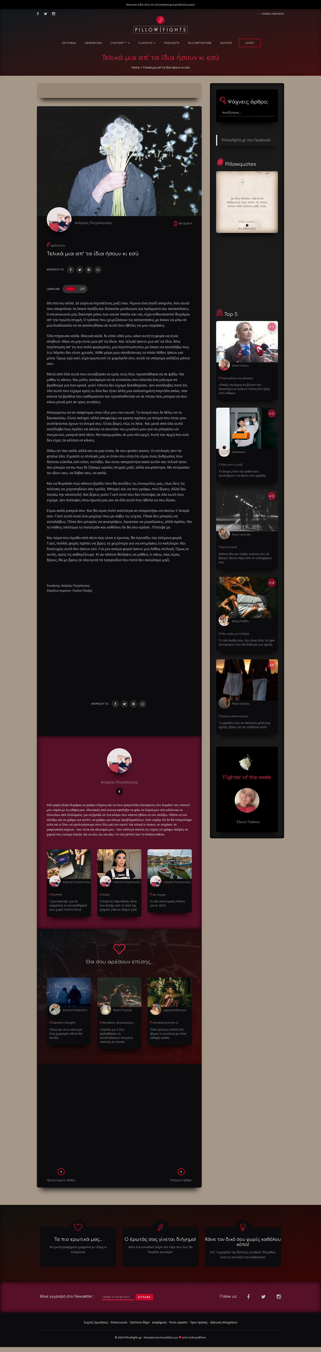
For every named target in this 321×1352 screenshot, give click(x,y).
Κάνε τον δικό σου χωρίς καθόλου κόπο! (243, 1242)
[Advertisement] (119, 1117)
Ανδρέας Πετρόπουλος (93, 222)
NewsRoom (93, 43)
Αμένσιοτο (58, 245)
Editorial (69, 43)
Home (135, 67)
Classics (146, 43)
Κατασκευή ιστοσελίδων (159, 1337)
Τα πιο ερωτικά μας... (78, 1239)
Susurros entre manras (234, 716)
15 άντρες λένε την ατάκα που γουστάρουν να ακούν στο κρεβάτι (242, 473)
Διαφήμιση (159, 1322)
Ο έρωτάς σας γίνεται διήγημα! (160, 1239)
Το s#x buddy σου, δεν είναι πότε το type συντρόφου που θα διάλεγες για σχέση (247, 642)
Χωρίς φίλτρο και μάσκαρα (237, 378)
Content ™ (120, 43)
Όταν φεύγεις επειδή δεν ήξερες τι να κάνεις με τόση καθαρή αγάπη (168, 1033)
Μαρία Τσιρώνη (122, 1010)
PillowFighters (200, 43)
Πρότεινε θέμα (139, 1322)
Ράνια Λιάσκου (241, 703)
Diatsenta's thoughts (64, 1022)
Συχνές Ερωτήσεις (96, 1322)
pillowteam (238, 452)
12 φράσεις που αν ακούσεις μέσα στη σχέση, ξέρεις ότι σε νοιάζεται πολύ (244, 725)
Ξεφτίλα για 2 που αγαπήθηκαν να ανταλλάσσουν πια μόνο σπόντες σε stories (116, 1035)
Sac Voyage (159, 894)
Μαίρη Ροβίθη (240, 621)
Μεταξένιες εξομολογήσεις (118, 1022)
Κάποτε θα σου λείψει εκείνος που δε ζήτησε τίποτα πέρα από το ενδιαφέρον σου (245, 558)
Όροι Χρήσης (198, 1322)
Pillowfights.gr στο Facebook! (246, 139)
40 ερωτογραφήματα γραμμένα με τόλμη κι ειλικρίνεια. (78, 1249)
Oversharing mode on (165, 1022)
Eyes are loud (229, 547)
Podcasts (171, 43)
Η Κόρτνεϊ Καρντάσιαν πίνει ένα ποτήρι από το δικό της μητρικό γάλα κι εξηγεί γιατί (118, 905)
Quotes (226, 43)
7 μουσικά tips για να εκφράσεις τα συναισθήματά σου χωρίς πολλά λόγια (68, 905)
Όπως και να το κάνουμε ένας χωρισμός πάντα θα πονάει (65, 1033)
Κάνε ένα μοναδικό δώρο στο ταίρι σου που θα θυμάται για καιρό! (160, 1249)
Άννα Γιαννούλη (241, 534)
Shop (250, 43)
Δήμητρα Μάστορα (174, 1010)
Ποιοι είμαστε (178, 1322)
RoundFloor (198, 1337)
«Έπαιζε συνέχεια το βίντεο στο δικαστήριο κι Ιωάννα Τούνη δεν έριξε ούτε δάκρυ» (244, 389)
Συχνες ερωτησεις (273, 13)
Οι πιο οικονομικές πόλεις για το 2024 (167, 903)
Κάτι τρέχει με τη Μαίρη (235, 633)
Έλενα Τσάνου (240, 365)
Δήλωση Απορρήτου (224, 1322)
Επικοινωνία (119, 1322)
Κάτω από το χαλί (231, 464)
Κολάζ (105, 894)
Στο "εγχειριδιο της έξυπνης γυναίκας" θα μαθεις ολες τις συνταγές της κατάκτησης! (243, 1254)
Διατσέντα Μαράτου (75, 1010)
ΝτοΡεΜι (57, 894)
